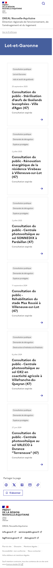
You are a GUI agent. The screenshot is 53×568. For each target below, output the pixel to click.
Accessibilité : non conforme (13, 551)
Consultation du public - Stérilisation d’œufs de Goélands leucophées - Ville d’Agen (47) (27, 100)
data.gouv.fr (30, 537)
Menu (49, 3)
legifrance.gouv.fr (10, 537)
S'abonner (13, 492)
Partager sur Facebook (6, 485)
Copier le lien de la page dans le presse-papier (38, 485)
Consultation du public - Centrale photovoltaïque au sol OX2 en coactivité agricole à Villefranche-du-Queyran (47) (27, 372)
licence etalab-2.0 (13, 564)
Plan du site (6, 546)
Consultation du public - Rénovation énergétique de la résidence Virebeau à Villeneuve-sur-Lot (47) (27, 167)
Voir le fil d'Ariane (9, 32)
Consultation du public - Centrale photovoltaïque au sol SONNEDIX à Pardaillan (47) (25, 234)
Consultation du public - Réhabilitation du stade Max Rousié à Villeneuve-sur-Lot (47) (26, 301)
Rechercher (43, 3)
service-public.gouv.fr (29, 532)
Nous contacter (34, 551)
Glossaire (17, 546)
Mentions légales (30, 546)
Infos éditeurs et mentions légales (15, 555)
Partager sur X (14, 485)
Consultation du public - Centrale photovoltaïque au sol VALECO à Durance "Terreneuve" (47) (25, 443)
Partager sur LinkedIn (22, 485)
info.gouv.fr (8, 532)
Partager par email (30, 485)
